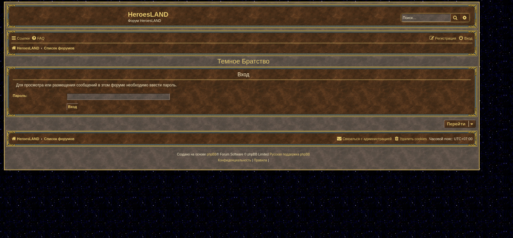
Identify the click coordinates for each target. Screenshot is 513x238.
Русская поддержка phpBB (290, 154)
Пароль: (20, 96)
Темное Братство (243, 61)
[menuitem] (37, 38)
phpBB (212, 154)
